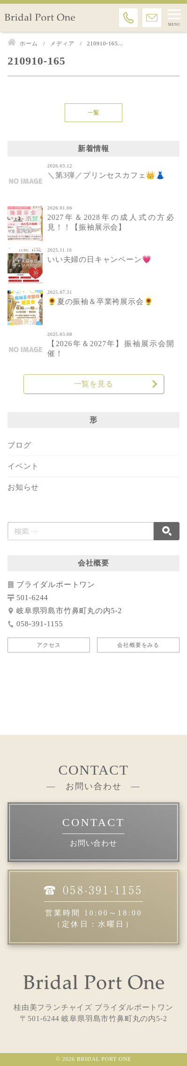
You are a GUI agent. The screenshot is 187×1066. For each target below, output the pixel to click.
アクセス (48, 645)
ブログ (19, 445)
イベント (23, 466)
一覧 (94, 112)
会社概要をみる (138, 645)
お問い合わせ (93, 843)
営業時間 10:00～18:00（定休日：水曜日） (93, 905)
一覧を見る (93, 384)
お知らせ (23, 487)
